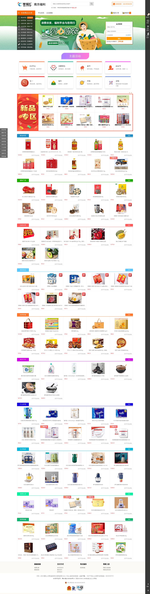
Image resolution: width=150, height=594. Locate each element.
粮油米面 (64, 7)
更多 (129, 135)
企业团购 (49, 13)
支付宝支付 (60, 567)
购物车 (128, 13)
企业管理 (29, 44)
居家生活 (23, 29)
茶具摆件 (23, 35)
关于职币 (147, 35)
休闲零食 (23, 20)
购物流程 (36, 569)
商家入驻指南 (107, 567)
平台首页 (41, 13)
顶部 (147, 585)
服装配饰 (23, 38)
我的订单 (116, 13)
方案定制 (147, 28)
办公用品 (23, 44)
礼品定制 (23, 26)
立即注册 (120, 41)
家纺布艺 (29, 29)
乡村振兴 (30, 17)
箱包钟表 (23, 41)
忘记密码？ (129, 35)
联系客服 (82, 567)
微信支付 (59, 569)
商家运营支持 (107, 569)
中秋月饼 (59, 7)
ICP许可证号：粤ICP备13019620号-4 (64, 578)
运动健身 (29, 38)
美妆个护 (69, 7)
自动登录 (110, 35)
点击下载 (82, 576)
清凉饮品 (29, 20)
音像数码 (29, 41)
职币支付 (59, 572)
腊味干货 (29, 23)
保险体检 (29, 47)
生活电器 (23, 32)
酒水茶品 (29, 35)
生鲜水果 (23, 23)
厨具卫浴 (29, 32)
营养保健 (23, 47)
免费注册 (36, 567)
